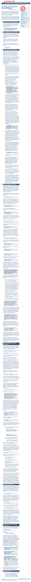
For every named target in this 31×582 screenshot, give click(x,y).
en (15, 9)
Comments (22, 26)
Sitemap (29, 579)
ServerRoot (16, 442)
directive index (5, 55)
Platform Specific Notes (21, 4)
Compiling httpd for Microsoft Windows (13, 19)
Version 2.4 (16, 4)
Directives (20, 579)
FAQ (23, 579)
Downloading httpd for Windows (11, 32)
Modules (17, 579)
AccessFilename (8, 173)
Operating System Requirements (24, 12)
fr (17, 9)
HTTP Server (6, 4)
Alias (15, 115)
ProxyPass (7, 116)
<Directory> (14, 118)
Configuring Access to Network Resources (24, 22)
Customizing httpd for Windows (11, 49)
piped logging (11, 576)
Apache (3, 4)
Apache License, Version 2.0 (11, 580)
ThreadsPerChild (8, 94)
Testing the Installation (24, 20)
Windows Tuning (23, 23)
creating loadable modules (14, 154)
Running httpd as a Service (25, 17)
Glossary (26, 579)
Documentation (11, 4)
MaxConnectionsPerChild (10, 76)
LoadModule (7, 147)
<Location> (11, 115)
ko (18, 9)
